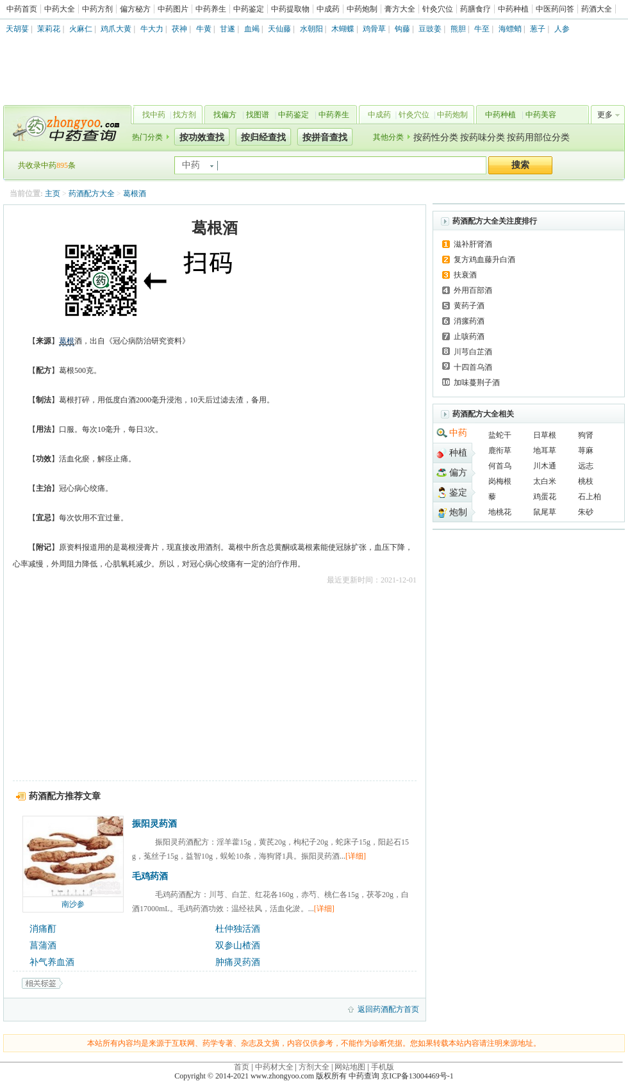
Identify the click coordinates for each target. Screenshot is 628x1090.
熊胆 (458, 28)
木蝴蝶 (342, 28)
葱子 (537, 28)
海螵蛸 (510, 28)
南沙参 (73, 904)
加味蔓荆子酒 (477, 382)
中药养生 (210, 8)
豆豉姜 (430, 28)
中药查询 (64, 128)
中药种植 (513, 8)
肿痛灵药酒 (237, 962)
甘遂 (227, 28)
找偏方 (224, 114)
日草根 (544, 435)
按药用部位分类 (538, 137)
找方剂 (184, 114)
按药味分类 (482, 137)
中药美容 (540, 114)
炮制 (458, 512)
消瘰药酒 (469, 321)
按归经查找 (263, 137)
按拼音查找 (324, 137)
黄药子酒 (469, 305)
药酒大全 (596, 8)
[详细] (355, 856)
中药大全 (59, 8)
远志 (585, 465)
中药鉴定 (248, 8)
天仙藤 (279, 28)
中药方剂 (97, 8)
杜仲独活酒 (237, 929)
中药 (458, 433)
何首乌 (499, 465)
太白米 (544, 481)
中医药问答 (555, 8)
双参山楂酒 (237, 945)
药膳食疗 (475, 8)
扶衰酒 (465, 274)
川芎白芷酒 (473, 351)
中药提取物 (290, 8)
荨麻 (585, 450)
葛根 (66, 340)
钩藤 (402, 28)
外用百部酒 (473, 290)
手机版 (382, 1066)
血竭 (252, 28)
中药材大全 (274, 1066)
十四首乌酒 (473, 367)
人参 (562, 28)
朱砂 (585, 512)
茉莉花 (48, 28)
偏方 (458, 472)
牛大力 (151, 28)
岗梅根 (499, 481)
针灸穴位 (437, 8)
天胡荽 (17, 28)
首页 (241, 1066)
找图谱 (257, 114)
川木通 (544, 465)
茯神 (179, 28)
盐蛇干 (499, 435)
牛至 (482, 28)
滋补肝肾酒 (473, 244)
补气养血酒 (51, 962)
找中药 (153, 114)
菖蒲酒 (42, 945)
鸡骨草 (374, 28)
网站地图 (350, 1066)
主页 (52, 193)
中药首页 (21, 8)
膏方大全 (399, 8)
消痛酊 (42, 929)
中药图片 (173, 8)
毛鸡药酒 (150, 876)
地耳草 (544, 450)
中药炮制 (362, 8)
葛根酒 (134, 193)
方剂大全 (314, 1066)
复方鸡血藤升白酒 (484, 259)
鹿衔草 (499, 450)
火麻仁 (80, 28)
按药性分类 (435, 137)
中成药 (328, 8)
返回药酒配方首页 (388, 1009)
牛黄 (203, 28)
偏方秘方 (135, 8)
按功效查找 (201, 137)
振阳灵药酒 (154, 824)
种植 (458, 453)
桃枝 (585, 481)
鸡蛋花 (544, 496)
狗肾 (585, 435)
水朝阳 (311, 28)
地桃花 (499, 512)
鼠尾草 (544, 512)
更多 (605, 114)
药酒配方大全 (92, 193)
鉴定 (458, 492)
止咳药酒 (469, 336)
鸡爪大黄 (116, 28)
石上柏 (589, 496)
